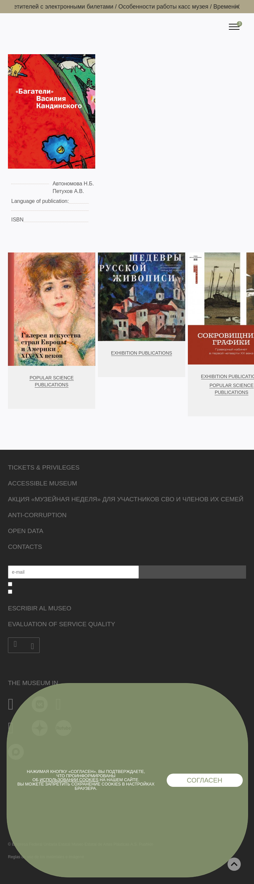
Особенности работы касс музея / (167, 6)
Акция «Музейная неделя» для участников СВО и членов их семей (125, 499)
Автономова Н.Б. (73, 183)
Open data (25, 530)
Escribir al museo (39, 608)
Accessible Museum (42, 483)
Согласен (205, 780)
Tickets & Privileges (43, 467)
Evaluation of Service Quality (61, 624)
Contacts (25, 546)
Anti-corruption (37, 515)
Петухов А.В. (68, 191)
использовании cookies (69, 779)
